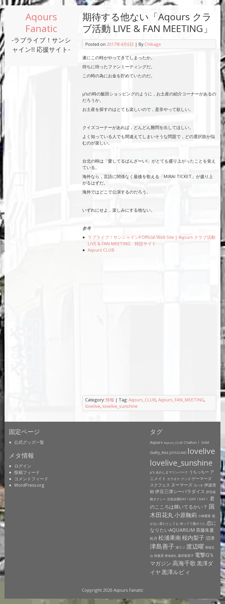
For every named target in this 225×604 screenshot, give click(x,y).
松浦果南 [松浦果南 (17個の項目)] (169, 537)
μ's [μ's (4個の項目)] (152, 472)
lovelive (92, 406)
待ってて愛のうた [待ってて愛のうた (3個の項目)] (192, 523)
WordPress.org (29, 485)
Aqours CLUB (101, 250)
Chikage (153, 44)
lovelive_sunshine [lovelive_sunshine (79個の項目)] (181, 462)
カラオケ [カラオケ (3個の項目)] (173, 479)
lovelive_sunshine (120, 406)
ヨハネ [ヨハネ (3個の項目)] (198, 485)
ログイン (22, 466)
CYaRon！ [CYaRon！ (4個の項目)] (192, 442)
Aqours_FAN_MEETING (181, 400)
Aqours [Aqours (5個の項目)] (156, 442)
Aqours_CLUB (142, 400)
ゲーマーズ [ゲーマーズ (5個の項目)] (202, 478)
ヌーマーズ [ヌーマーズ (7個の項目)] (181, 485)
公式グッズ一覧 (29, 442)
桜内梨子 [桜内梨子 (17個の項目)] (193, 537)
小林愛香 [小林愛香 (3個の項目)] (204, 516)
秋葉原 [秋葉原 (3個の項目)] (159, 555)
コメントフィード (31, 479)
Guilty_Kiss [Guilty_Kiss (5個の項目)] (159, 452)
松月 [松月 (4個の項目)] (153, 538)
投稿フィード (27, 472)
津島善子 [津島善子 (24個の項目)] (162, 546)
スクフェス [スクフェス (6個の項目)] (160, 485)
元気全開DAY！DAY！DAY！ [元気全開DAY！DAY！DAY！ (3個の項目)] (188, 499)
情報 (110, 400)
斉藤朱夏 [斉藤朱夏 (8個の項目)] (205, 530)
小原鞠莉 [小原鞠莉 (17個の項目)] (185, 515)
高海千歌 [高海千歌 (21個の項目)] (184, 563)
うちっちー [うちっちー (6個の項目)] (199, 472)
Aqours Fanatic (41, 22)
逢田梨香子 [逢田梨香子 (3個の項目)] (186, 555)
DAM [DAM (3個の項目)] (205, 442)
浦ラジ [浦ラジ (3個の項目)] (180, 547)
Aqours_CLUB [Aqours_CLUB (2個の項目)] (173, 443)
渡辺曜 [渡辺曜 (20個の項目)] (195, 546)
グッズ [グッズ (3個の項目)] (186, 479)
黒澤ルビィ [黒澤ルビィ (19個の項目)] (176, 572)
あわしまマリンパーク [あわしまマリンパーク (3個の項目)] (172, 472)
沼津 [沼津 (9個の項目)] (210, 538)
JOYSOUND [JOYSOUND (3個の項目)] (178, 452)
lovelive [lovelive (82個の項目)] (201, 451)
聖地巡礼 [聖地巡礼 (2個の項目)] (171, 556)
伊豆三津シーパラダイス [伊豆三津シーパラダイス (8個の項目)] (180, 491)
